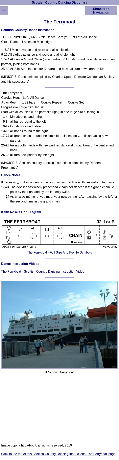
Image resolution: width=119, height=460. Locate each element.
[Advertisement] (59, 409)
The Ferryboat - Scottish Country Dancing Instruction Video (42, 271)
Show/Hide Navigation (101, 10)
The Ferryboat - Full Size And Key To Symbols (59, 252)
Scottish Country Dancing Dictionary (59, 2)
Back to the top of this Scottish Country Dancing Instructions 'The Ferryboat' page (58, 454)
